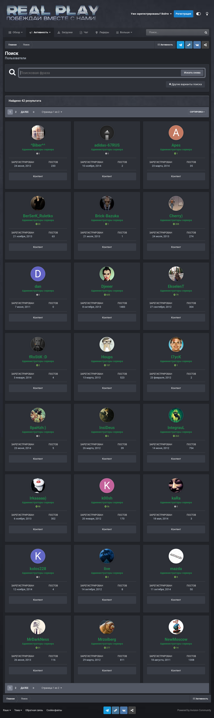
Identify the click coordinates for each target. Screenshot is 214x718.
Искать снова (192, 72)
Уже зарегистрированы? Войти (151, 13)
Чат (85, 32)
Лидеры (104, 32)
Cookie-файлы (54, 710)
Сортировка (197, 112)
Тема (18, 710)
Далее (25, 112)
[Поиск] (167, 32)
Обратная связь (34, 710)
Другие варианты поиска (185, 84)
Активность (41, 32)
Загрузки (67, 32)
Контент (38, 176)
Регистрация (183, 13)
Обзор (16, 32)
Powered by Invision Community (194, 710)
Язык (7, 710)
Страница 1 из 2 (52, 112)
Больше (125, 32)
